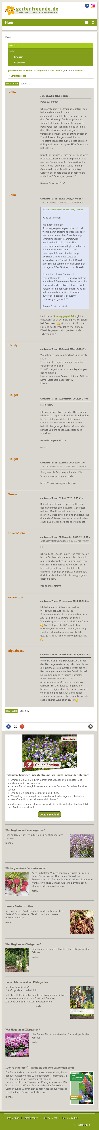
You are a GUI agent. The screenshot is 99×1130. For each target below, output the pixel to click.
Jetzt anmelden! (49, 814)
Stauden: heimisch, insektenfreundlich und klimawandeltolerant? (48, 775)
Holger (13, 395)
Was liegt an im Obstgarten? (23, 944)
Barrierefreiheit (70, 1117)
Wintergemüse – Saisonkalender (25, 868)
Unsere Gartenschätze (19, 906)
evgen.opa (15, 597)
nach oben (84, 1124)
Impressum (13, 1117)
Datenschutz (31, 1117)
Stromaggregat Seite (64, 316)
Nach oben (11, 711)
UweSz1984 (16, 533)
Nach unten (12, 83)
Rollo (12, 92)
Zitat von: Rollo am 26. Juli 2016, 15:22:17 (64, 209)
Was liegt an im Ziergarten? (22, 1029)
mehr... (8, 1096)
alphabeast (16, 651)
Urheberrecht (50, 1117)
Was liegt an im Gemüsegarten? (25, 830)
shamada (79, 70)
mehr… (9, 842)
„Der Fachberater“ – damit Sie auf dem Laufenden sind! (39, 1067)
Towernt (14, 494)
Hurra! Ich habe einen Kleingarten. (27, 982)
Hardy (12, 345)
